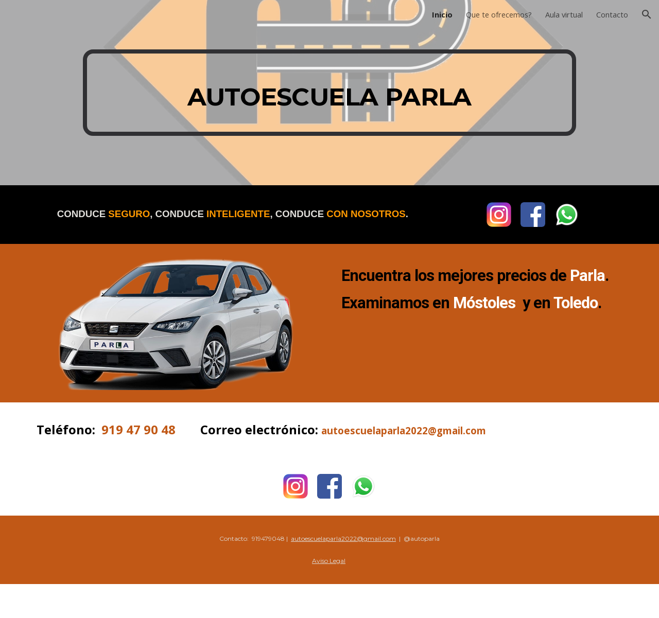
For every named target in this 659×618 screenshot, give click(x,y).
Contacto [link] (612, 14)
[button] (646, 14)
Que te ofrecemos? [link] (499, 14)
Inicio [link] (442, 14)
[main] (329, 92)
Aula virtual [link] (564, 14)
